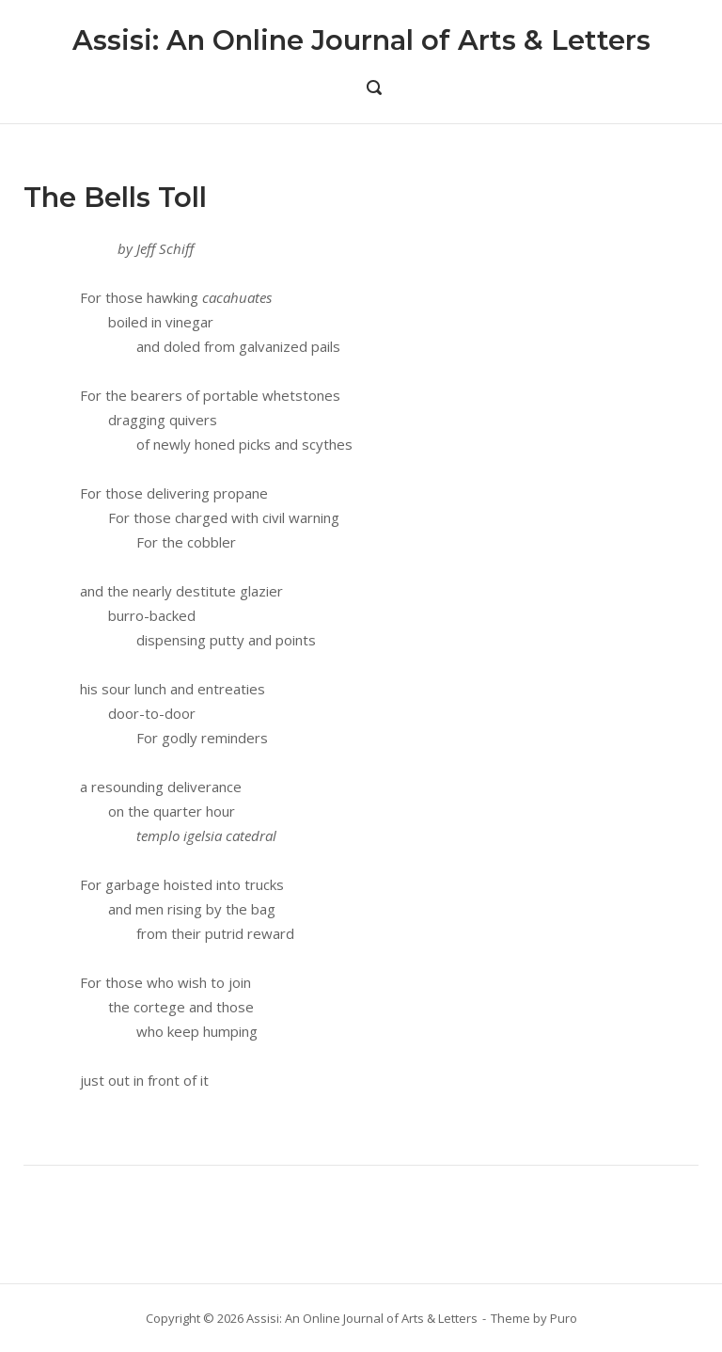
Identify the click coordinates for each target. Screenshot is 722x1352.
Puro (563, 1318)
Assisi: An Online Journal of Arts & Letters (361, 40)
